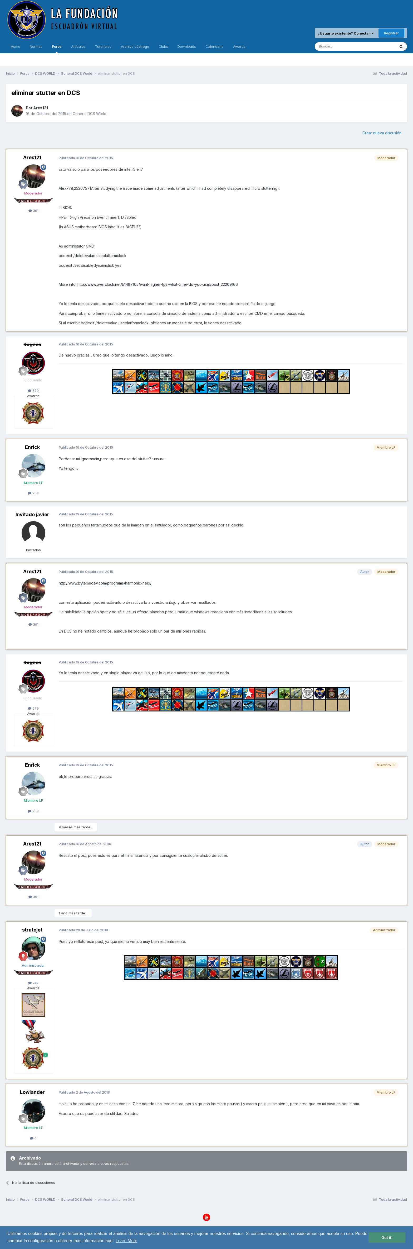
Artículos (78, 46)
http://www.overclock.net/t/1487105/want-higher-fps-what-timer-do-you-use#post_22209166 (157, 284)
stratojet (32, 930)
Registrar (391, 33)
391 (33, 210)
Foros (57, 48)
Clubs (163, 46)
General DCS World (89, 113)
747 (33, 983)
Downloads (187, 46)
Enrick (32, 447)
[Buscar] (339, 46)
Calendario (214, 46)
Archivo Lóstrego (135, 46)
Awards (239, 46)
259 (33, 493)
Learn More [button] (126, 1240)
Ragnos (32, 344)
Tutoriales (103, 46)
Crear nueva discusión (381, 133)
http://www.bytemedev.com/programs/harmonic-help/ (105, 583)
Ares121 (40, 108)
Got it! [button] (386, 1238)
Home (15, 46)
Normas (36, 46)
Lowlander (32, 1092)
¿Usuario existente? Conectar (346, 33)
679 (33, 390)
